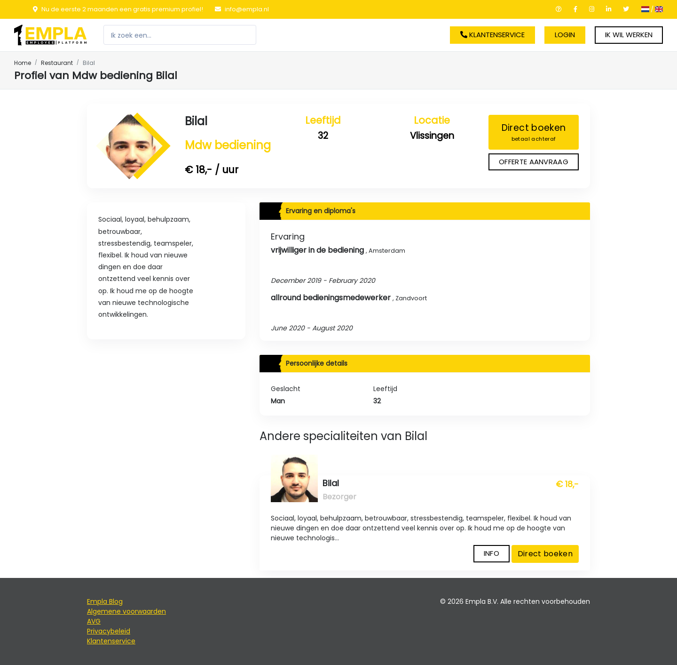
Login (565, 35)
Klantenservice (492, 35)
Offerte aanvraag (533, 162)
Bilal (196, 121)
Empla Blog (105, 601)
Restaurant (57, 63)
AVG (94, 621)
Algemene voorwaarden (126, 611)
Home (22, 63)
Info (491, 553)
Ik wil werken (629, 35)
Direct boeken (533, 132)
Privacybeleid (108, 631)
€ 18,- (567, 484)
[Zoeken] (179, 35)
